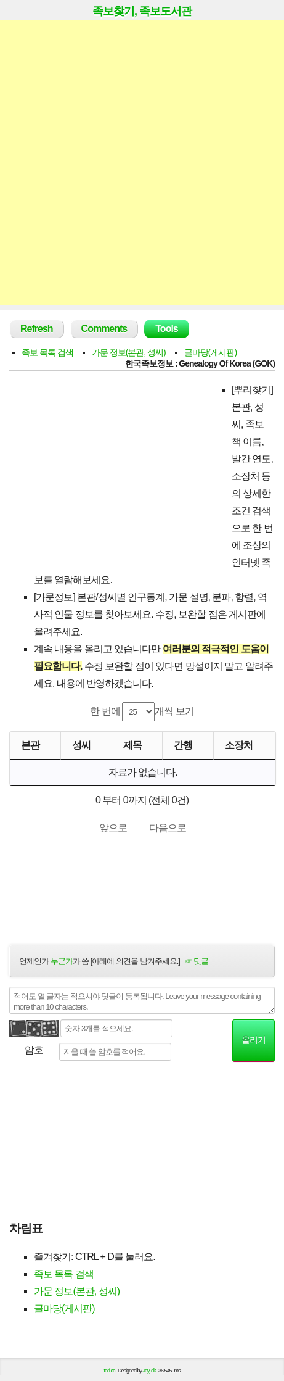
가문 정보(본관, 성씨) (129, 352)
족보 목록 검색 (47, 352)
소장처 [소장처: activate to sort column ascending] (239, 745)
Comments (104, 328)
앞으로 (113, 828)
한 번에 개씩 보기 (141, 711)
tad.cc (109, 1370)
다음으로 (167, 828)
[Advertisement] (142, 162)
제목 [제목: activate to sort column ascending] (132, 745)
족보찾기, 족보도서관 (142, 11)
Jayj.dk (149, 1370)
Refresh (36, 328)
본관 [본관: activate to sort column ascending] (30, 745)
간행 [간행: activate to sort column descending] (183, 745)
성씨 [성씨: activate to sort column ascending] (81, 745)
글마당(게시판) (210, 352)
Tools (166, 328)
